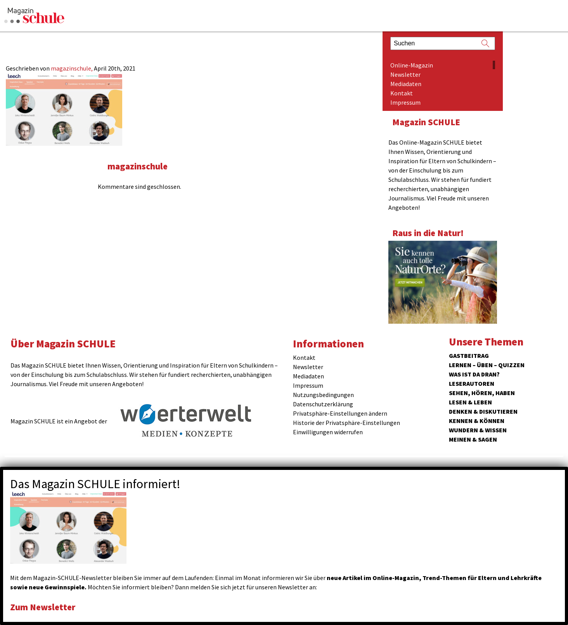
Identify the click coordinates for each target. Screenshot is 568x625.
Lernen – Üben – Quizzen (487, 365)
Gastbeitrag (469, 355)
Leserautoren (471, 383)
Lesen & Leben (470, 402)
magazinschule (137, 166)
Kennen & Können (476, 421)
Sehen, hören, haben (482, 393)
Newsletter (405, 74)
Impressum (405, 102)
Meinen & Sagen (473, 439)
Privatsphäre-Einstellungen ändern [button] (340, 413)
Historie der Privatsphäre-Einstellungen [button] (346, 422)
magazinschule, (72, 68)
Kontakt (401, 93)
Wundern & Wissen (478, 430)
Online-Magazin (411, 65)
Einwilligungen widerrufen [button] (328, 432)
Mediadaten (405, 84)
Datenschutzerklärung (323, 404)
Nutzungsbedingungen (323, 395)
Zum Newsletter (42, 607)
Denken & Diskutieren (483, 411)
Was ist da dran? (474, 374)
